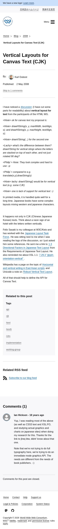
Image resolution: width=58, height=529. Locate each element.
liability (13, 521)
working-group (13, 349)
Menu (49, 22)
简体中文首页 (48, 9)
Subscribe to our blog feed (23, 378)
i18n (8, 336)
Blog (16, 36)
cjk (7, 316)
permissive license (40, 521)
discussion (26, 107)
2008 (25, 36)
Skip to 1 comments (13, 90)
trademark (22, 521)
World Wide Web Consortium (33, 518)
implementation (13, 342)
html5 (9, 329)
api (7, 309)
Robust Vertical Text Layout (37, 272)
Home (6, 36)
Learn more (28, 3)
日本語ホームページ (29, 9)
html (8, 322)
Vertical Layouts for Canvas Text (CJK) (23, 42)
